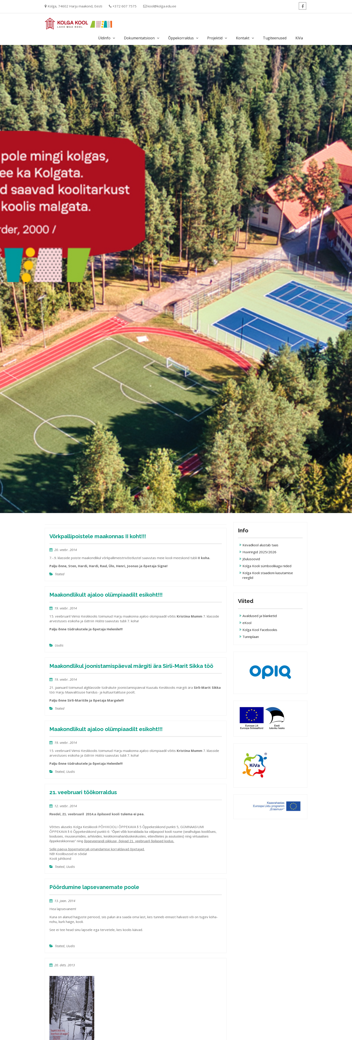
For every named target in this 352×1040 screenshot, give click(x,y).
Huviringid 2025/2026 (259, 552)
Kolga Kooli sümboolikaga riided (266, 566)
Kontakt (242, 38)
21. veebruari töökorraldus (83, 792)
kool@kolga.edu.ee (161, 6)
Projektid (214, 38)
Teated (59, 574)
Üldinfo (104, 38)
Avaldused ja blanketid (259, 615)
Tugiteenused (274, 38)
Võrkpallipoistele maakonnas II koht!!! (97, 536)
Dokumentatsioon (139, 38)
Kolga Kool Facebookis (259, 629)
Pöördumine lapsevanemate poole (94, 887)
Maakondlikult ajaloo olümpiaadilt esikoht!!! (106, 594)
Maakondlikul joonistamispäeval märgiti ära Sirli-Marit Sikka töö (131, 666)
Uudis (59, 645)
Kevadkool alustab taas (260, 545)
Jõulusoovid (251, 559)
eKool (246, 622)
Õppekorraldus (181, 38)
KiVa (299, 38)
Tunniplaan (250, 636)
